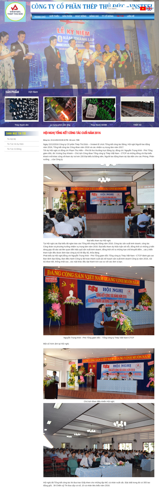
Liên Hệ (130, 16)
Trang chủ (39, 17)
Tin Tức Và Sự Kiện (15, 144)
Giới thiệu (54, 16)
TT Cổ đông (108, 16)
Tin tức (120, 16)
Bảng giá (94, 16)
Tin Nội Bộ (11, 139)
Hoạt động (80, 16)
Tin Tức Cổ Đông (14, 149)
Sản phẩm (67, 16)
